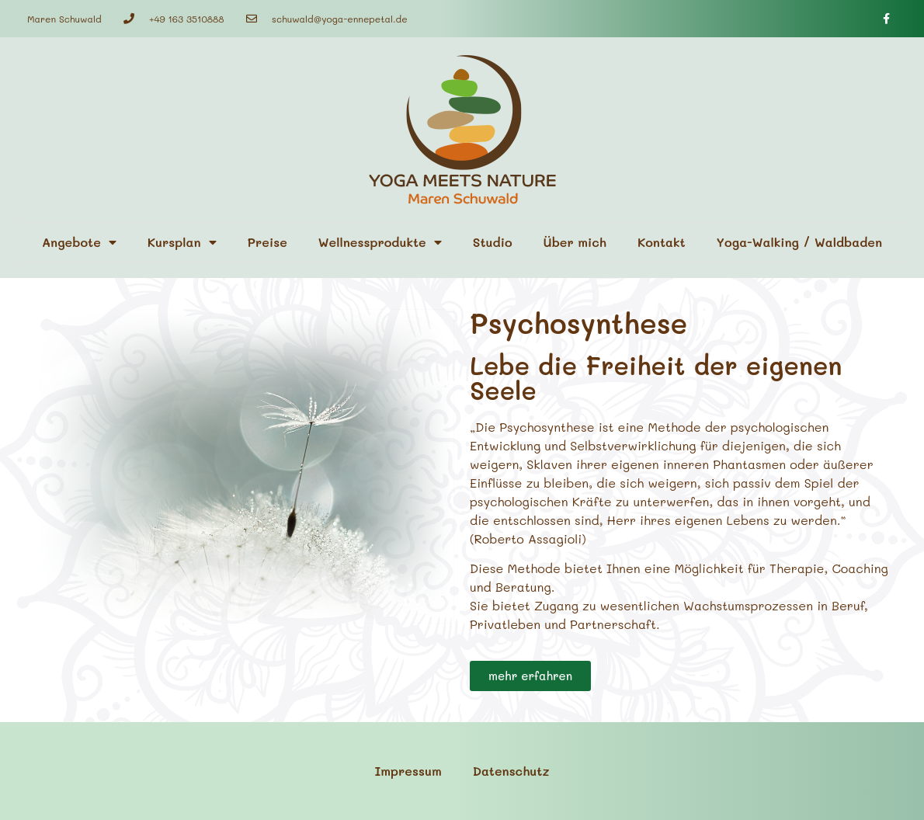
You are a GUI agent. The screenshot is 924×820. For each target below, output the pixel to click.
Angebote (79, 242)
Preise (267, 242)
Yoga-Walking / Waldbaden (799, 242)
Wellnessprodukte (380, 242)
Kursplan (182, 242)
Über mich (575, 242)
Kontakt (661, 242)
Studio (492, 242)
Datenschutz (511, 771)
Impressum (408, 771)
